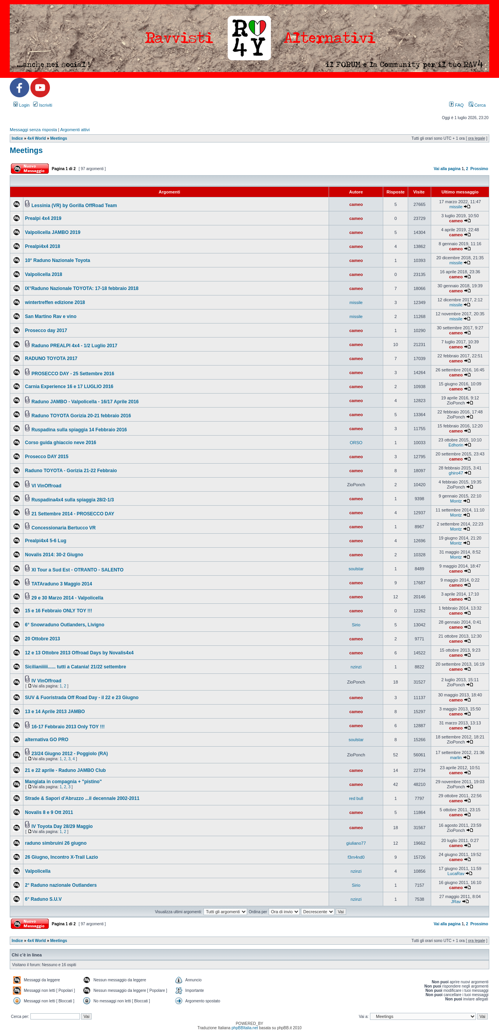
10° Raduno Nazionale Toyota (57, 260)
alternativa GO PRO (46, 739)
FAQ (456, 105)
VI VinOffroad (46, 486)
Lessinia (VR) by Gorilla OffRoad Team (74, 205)
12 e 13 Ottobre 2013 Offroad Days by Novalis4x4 (79, 653)
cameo (356, 204)
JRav (456, 901)
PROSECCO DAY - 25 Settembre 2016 (73, 373)
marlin (456, 757)
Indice (17, 138)
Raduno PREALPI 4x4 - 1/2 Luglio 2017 (74, 345)
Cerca (477, 105)
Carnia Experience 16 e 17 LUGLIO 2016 (69, 386)
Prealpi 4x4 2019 (43, 218)
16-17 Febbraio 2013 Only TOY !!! (68, 726)
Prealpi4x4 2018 (42, 246)
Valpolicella (37, 871)
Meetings (58, 138)
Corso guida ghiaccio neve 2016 (60, 442)
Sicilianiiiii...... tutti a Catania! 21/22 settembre (75, 667)
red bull (356, 798)
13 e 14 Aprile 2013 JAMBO (55, 711)
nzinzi (355, 666)
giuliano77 (356, 843)
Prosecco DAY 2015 (46, 456)
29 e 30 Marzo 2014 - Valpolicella (67, 598)
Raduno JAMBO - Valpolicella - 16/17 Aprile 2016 (85, 401)
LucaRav (456, 873)
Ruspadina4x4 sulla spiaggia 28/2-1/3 (73, 500)
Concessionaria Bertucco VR (64, 528)
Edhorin (456, 445)
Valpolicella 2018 (43, 274)
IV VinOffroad (46, 681)
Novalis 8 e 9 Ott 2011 (49, 812)
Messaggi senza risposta (33, 129)
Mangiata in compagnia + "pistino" (63, 781)
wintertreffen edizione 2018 (55, 302)
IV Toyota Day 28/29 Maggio (62, 826)
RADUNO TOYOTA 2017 (51, 358)
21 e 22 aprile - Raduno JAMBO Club (65, 770)
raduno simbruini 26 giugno (56, 843)
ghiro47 (456, 473)
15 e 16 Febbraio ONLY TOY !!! (58, 610)
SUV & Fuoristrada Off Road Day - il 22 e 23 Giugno (81, 697)
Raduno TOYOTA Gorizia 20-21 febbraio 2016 (81, 415)
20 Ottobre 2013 (42, 639)
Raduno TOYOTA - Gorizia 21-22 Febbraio (71, 470)
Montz (456, 501)
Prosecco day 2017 (46, 330)
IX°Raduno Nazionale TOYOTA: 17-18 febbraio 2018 (81, 288)
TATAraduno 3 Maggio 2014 (62, 584)
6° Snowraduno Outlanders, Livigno (64, 624)
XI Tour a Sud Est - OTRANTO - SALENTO (78, 570)
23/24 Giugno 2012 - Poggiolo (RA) (70, 753)
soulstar (356, 568)
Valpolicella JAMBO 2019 (52, 232)
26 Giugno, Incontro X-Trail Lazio (61, 857)
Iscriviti (42, 105)
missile (456, 206)
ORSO (356, 442)
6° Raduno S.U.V (43, 899)
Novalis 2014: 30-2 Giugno (54, 554)
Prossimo (479, 169)
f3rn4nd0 (356, 857)
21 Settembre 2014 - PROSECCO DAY (73, 514)
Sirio (356, 624)
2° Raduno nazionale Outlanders (61, 885)
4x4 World (36, 138)
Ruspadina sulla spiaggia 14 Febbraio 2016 (79, 429)
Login (21, 105)
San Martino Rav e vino (50, 316)
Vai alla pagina (447, 169)
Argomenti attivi (75, 129)
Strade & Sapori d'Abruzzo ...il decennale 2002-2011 (82, 798)
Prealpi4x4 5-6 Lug (45, 540)
